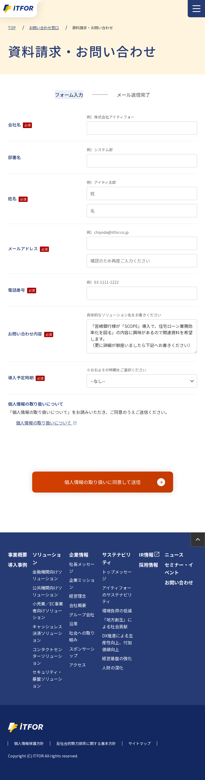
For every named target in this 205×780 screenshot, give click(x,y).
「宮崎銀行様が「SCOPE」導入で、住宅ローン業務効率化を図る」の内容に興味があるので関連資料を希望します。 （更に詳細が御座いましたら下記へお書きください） (142, 336)
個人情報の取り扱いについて (46, 422)
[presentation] (103, 452)
